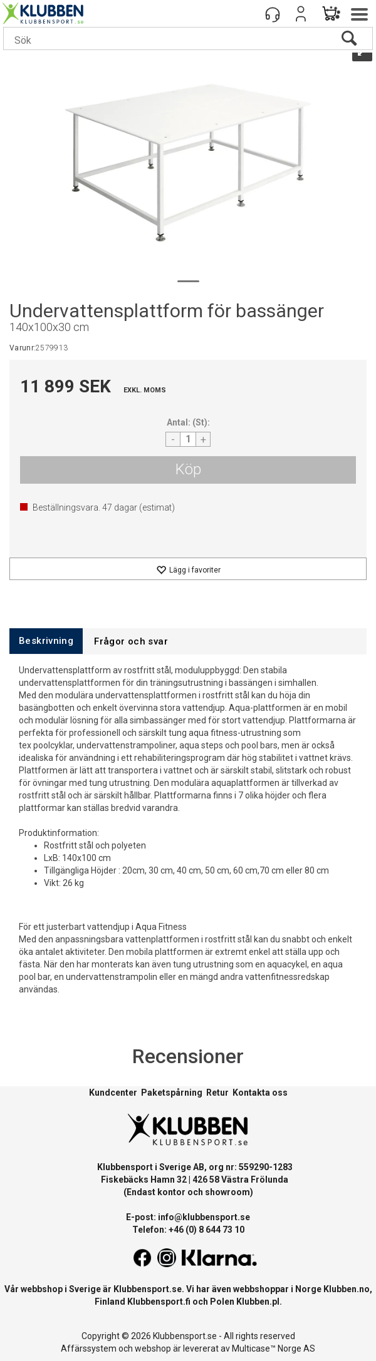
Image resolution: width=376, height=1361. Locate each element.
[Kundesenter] (272, 13)
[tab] (46, 641)
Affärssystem (89, 1348)
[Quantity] (188, 439)
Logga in (300, 13)
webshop (153, 1348)
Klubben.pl (257, 1302)
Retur (217, 1093)
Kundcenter (113, 1093)
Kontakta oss (260, 1093)
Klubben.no (346, 1289)
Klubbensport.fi (159, 1302)
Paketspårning (171, 1093)
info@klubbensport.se (204, 1217)
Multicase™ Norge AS (273, 1348)
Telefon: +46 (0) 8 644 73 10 (188, 1230)
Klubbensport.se (147, 1289)
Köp (188, 469)
